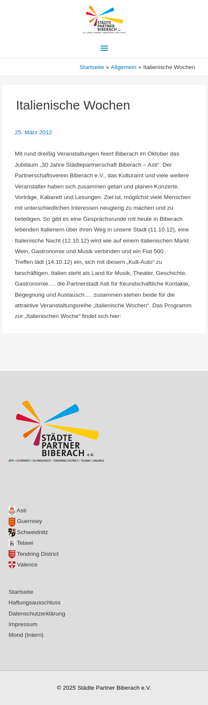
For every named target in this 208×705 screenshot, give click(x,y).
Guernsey (25, 521)
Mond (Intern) (26, 635)
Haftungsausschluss (35, 602)
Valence (23, 564)
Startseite (21, 592)
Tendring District (34, 554)
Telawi (21, 543)
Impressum (23, 624)
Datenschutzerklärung (37, 613)
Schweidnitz (28, 532)
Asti (17, 510)
